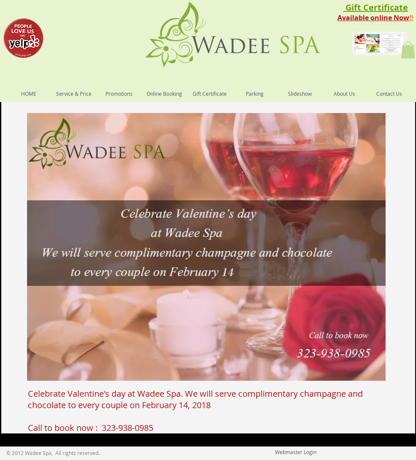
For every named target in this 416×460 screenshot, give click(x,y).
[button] (408, 50)
